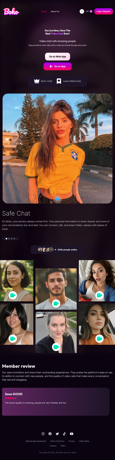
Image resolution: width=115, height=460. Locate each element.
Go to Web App (57, 56)
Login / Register (103, 11)
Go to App (57, 66)
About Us (55, 11)
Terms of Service (57, 441)
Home (44, 11)
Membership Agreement (36, 441)
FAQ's (63, 446)
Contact (53, 446)
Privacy (72, 441)
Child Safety (84, 441)
